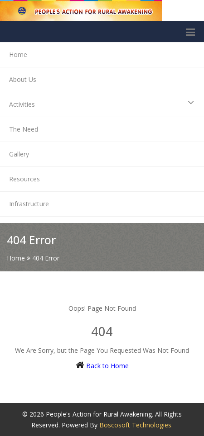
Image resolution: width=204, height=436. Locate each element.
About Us (22, 79)
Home (18, 54)
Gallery (19, 154)
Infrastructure (29, 203)
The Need (23, 129)
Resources (24, 179)
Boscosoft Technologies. (136, 425)
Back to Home (107, 365)
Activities (106, 102)
